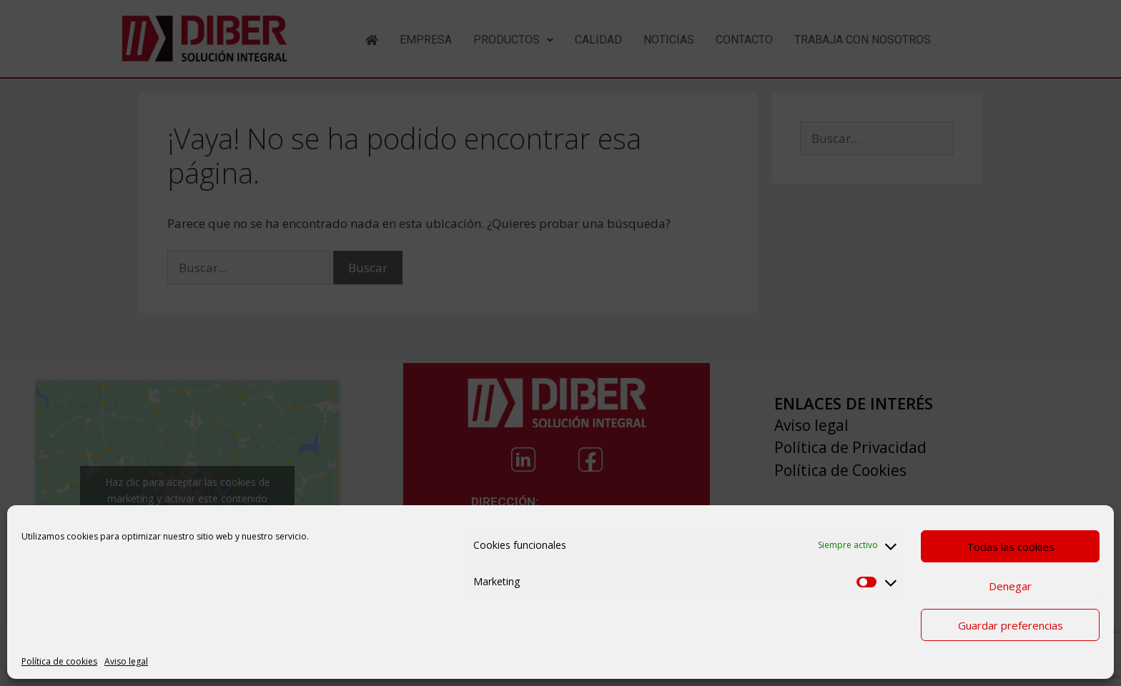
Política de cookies (59, 661)
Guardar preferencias (1010, 625)
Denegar (1010, 586)
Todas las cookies (1011, 547)
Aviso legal (126, 661)
